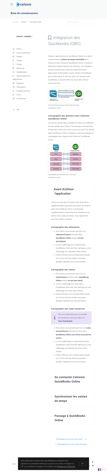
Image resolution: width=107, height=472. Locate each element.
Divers (17, 95)
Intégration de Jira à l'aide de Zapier (71, 444)
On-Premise (19, 99)
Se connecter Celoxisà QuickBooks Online (69, 379)
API (16, 110)
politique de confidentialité (66, 466)
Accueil (15, 22)
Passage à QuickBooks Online (69, 418)
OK (83, 464)
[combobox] (101, 469)
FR (100, 469)
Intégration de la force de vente (71, 439)
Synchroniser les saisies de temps (70, 399)
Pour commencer (21, 53)
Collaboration (20, 72)
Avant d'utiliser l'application (64, 191)
